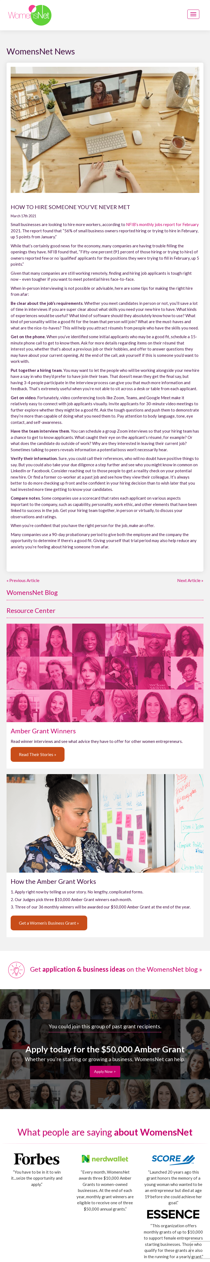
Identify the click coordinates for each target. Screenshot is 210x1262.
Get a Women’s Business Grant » (49, 922)
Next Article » (190, 580)
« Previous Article (23, 580)
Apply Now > (105, 1071)
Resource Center (31, 610)
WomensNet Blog (32, 592)
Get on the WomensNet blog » (105, 969)
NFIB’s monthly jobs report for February (162, 224)
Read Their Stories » (37, 754)
